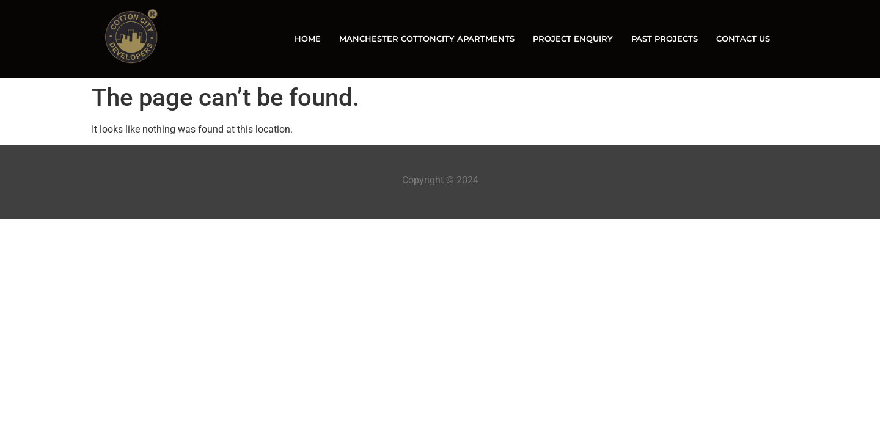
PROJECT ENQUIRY (573, 38)
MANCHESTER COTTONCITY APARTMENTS (427, 38)
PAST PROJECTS (664, 38)
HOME (308, 38)
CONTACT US (743, 38)
